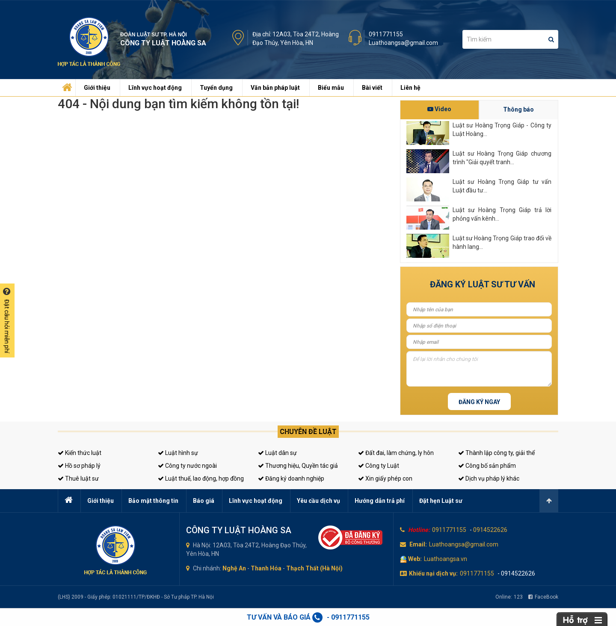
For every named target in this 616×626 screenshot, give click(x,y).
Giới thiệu (97, 87)
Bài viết (372, 87)
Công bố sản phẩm (487, 465)
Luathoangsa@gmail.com (403, 42)
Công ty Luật (378, 465)
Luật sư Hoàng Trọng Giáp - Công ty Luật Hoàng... (502, 129)
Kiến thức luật (79, 452)
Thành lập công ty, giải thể (496, 452)
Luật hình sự (178, 452)
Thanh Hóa (266, 568)
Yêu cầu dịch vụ (318, 500)
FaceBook (543, 597)
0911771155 (386, 34)
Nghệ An (234, 568)
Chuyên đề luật (308, 432)
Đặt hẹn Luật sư (440, 500)
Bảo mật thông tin (153, 500)
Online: (509, 597)
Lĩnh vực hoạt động (155, 87)
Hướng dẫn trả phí (380, 500)
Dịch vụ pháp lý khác (488, 478)
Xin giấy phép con (385, 478)
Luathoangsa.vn (445, 558)
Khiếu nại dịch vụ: (433, 573)
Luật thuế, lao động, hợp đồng (201, 478)
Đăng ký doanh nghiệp (291, 478)
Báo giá (203, 500)
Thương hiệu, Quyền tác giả (298, 465)
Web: (415, 558)
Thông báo (518, 109)
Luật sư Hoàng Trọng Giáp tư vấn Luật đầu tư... (502, 186)
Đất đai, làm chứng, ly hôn (396, 452)
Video (439, 109)
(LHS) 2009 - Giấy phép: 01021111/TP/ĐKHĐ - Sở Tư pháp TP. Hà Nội (136, 597)
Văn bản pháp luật (275, 87)
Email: (418, 544)
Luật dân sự (277, 452)
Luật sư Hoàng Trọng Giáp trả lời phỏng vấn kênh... (502, 214)
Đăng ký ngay (479, 402)
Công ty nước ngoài (187, 465)
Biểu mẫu (331, 87)
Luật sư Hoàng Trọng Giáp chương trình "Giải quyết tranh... (502, 157)
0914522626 (490, 529)
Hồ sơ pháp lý (79, 465)
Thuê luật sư (78, 478)
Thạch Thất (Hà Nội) (314, 568)
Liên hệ (410, 87)
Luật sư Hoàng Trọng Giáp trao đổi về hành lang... (502, 242)
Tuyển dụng (216, 87)
